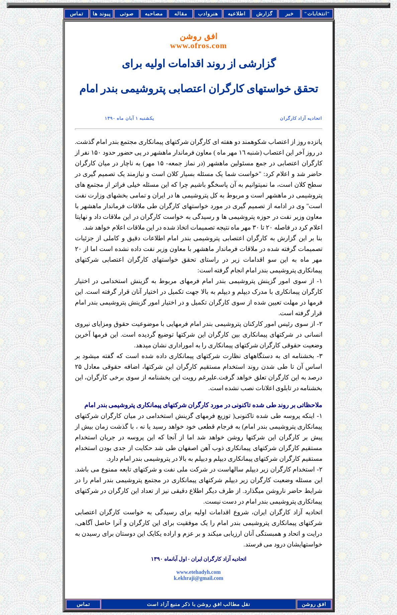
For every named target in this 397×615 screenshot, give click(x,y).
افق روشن (198, 41)
